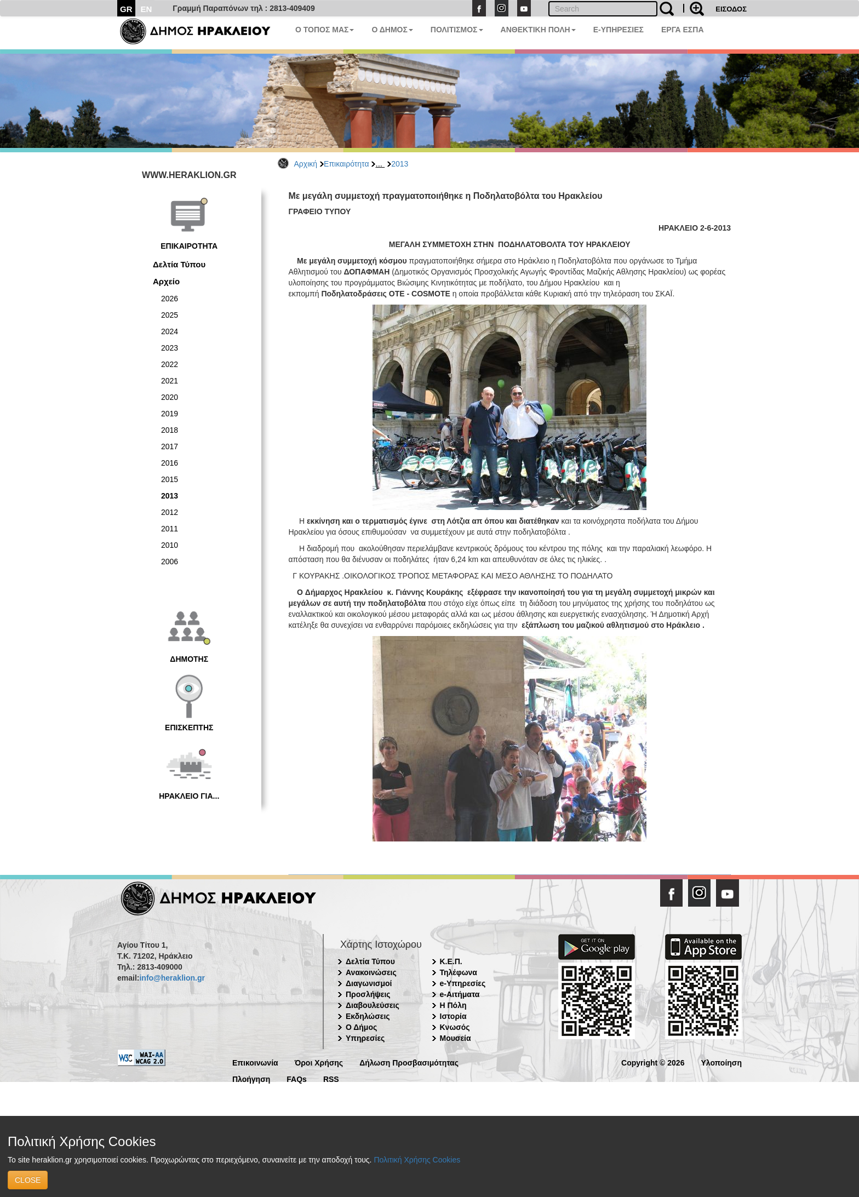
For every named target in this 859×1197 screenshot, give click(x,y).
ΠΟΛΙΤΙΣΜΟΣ (457, 29)
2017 (169, 446)
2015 (169, 479)
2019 (169, 413)
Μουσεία (455, 1038)
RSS (331, 1078)
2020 (169, 397)
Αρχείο (166, 281)
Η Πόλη (453, 1005)
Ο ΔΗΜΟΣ (392, 29)
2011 (169, 528)
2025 (169, 315)
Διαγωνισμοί (369, 983)
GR (126, 9)
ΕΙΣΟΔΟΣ (731, 9)
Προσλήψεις (368, 994)
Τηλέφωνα (458, 972)
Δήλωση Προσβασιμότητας (409, 1062)
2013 (399, 163)
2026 (169, 298)
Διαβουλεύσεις (372, 1005)
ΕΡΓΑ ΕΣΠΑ (682, 29)
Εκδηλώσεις (368, 1016)
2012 (169, 512)
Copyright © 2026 (652, 1062)
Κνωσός (455, 1027)
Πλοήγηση (251, 1078)
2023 (169, 347)
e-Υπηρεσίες (463, 983)
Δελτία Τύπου (179, 264)
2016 (169, 463)
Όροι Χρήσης (319, 1062)
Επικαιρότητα (346, 163)
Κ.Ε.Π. (451, 961)
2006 (169, 561)
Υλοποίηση (721, 1062)
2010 (169, 545)
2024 (169, 331)
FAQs (297, 1078)
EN (146, 9)
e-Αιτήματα (460, 994)
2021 (169, 380)
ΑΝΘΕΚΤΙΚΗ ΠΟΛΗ (538, 29)
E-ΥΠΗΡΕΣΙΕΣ (618, 29)
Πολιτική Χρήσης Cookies (417, 1159)
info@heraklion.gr (171, 977)
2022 (169, 364)
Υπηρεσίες (365, 1038)
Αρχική (306, 163)
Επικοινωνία (255, 1062)
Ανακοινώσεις (371, 972)
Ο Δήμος (361, 1027)
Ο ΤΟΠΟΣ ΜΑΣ (324, 29)
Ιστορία (453, 1016)
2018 (169, 430)
